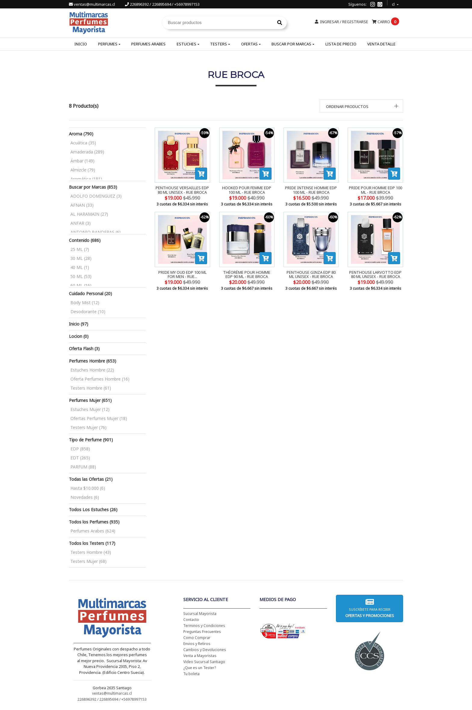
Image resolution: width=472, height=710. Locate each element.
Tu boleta (191, 673)
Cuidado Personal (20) (90, 293)
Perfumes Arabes (148, 44)
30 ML (81, 258)
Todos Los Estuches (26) (93, 509)
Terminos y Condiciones (204, 625)
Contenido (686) (85, 240)
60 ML (81, 285)
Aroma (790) (81, 134)
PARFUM (83, 467)
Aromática (86, 179)
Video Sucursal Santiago (204, 661)
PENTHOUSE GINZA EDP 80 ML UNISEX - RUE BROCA (311, 274)
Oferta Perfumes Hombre (99, 379)
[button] (361, 106)
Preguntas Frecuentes (202, 631)
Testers (218, 44)
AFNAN (82, 205)
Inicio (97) (78, 324)
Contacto (191, 619)
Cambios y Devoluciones (204, 649)
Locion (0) (78, 336)
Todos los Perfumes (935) (94, 522)
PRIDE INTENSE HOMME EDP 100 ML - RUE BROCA (311, 190)
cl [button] (394, 3)
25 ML (79, 249)
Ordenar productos (347, 106)
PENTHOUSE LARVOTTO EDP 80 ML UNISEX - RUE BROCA (375, 274)
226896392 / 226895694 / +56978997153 (162, 4)
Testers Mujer (88, 427)
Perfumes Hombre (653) (92, 361)
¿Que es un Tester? (199, 667)
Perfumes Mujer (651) (90, 400)
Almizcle (82, 170)
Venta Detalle (381, 44)
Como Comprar (196, 637)
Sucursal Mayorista (199, 613)
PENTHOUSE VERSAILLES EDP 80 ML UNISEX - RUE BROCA (182, 190)
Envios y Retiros (196, 643)
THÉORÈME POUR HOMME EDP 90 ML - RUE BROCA (246, 274)
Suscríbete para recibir (369, 608)
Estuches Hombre (92, 370)
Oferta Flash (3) (84, 348)
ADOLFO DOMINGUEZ (96, 196)
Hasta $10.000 (87, 488)
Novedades (84, 497)
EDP (80, 449)
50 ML (81, 276)
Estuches (186, 44)
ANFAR (80, 223)
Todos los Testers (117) (92, 543)
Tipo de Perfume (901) (91, 440)
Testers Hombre (90, 388)
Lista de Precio (340, 44)
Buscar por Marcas (291, 44)
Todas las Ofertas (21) (91, 479)
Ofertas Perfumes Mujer (98, 418)
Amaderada (87, 152)
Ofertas (249, 44)
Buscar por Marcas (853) (93, 187)
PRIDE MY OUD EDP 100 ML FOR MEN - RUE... (182, 274)
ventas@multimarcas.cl (92, 4)
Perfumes (107, 44)
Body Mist (84, 302)
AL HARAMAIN (89, 214)
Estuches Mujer (90, 409)
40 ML (79, 267)
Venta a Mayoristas (199, 655)
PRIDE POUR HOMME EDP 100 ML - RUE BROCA (375, 190)
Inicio (80, 44)
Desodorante (87, 311)
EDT (80, 458)
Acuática (83, 143)
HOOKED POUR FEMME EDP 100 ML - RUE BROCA (246, 190)
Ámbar (82, 161)
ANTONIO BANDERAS (95, 232)
